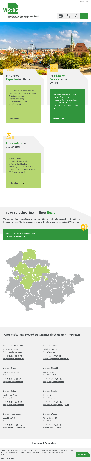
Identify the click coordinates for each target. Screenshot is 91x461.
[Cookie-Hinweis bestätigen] (83, 454)
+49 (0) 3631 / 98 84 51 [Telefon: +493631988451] (12, 425)
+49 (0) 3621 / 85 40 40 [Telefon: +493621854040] (12, 402)
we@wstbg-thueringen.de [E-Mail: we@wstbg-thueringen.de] (53, 427)
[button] (68, 16)
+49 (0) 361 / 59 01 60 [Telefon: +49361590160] (12, 379)
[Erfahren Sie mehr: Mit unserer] (23, 119)
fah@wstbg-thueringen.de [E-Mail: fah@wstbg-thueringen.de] (53, 382)
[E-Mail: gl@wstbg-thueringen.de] (61, 16)
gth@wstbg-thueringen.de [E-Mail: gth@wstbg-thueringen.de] (13, 405)
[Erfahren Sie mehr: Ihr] (67, 119)
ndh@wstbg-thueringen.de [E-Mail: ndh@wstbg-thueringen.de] (14, 427)
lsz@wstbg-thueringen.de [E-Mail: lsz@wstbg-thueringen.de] (13, 359)
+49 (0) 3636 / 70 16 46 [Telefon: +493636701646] (52, 402)
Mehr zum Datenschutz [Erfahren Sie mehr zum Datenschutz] (9, 458)
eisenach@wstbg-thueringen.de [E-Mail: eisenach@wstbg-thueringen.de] (56, 359)
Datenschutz (50, 443)
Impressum (37, 443)
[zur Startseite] (21, 11)
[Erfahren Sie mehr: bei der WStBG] (23, 183)
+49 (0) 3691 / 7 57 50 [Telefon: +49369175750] (52, 356)
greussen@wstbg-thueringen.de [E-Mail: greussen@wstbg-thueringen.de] (56, 405)
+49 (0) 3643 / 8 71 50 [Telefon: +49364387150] (52, 425)
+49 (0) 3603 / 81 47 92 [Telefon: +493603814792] (12, 356)
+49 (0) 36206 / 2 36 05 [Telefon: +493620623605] (52, 379)
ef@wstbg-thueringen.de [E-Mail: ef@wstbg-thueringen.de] (13, 382)
